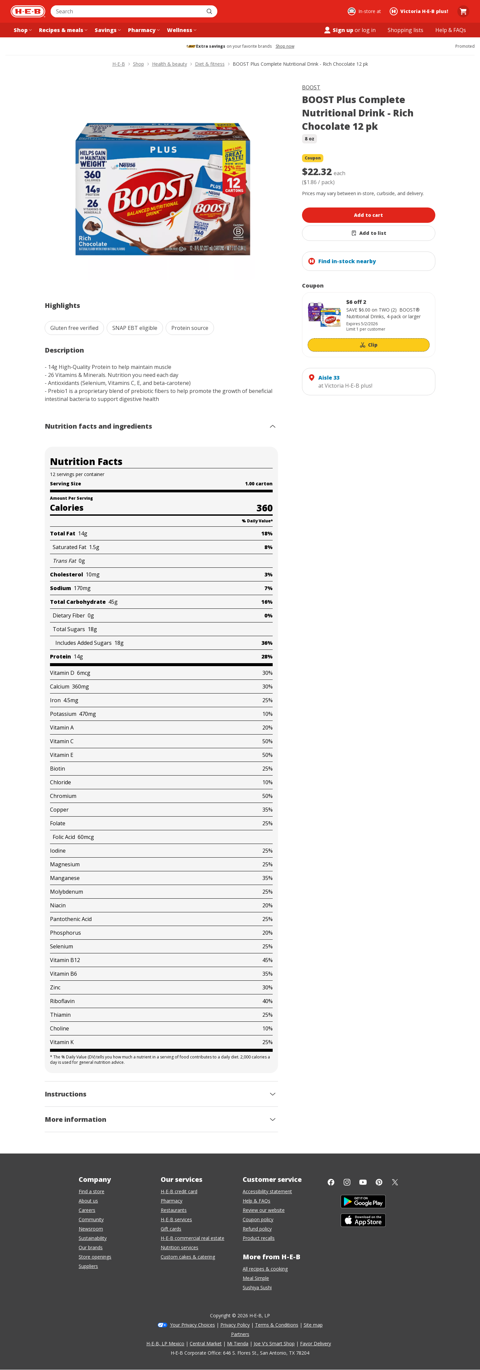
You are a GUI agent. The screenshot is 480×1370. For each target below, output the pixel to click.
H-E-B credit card (179, 1191)
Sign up (338, 30)
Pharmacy (171, 1201)
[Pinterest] (379, 1182)
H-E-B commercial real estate (192, 1238)
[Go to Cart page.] (463, 11)
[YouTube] (363, 1182)
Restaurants (174, 1210)
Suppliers (88, 1266)
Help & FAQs (256, 1201)
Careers (87, 1210)
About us (88, 1201)
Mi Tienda (237, 1343)
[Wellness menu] (181, 30)
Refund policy (257, 1229)
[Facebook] (331, 1182)
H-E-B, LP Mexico (165, 1343)
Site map (313, 1325)
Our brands (91, 1247)
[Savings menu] (107, 30)
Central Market (206, 1343)
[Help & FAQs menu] (450, 30)
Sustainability (93, 1238)
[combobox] (127, 11)
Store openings (95, 1257)
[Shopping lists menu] (405, 30)
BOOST (311, 87)
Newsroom (91, 1229)
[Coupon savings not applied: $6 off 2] (368, 325)
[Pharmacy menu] (143, 30)
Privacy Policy (235, 1325)
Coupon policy (258, 1219)
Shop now (285, 46)
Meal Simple (256, 1278)
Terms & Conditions (276, 1325)
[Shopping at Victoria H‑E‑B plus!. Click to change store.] (420, 11)
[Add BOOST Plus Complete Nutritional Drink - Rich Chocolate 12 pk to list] (368, 233)
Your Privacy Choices (192, 1325)
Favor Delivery (315, 1343)
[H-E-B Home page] (28, 11)
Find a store (91, 1191)
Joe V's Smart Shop (274, 1343)
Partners (240, 1334)
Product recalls (259, 1238)
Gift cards (171, 1229)
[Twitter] (395, 1182)
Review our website (264, 1210)
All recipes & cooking (265, 1269)
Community (91, 1219)
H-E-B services (176, 1219)
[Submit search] (210, 11)
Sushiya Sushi (257, 1287)
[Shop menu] (22, 30)
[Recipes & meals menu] (62, 30)
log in (369, 30)
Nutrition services (179, 1247)
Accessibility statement (267, 1191)
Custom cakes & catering (188, 1257)
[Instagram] (347, 1182)
